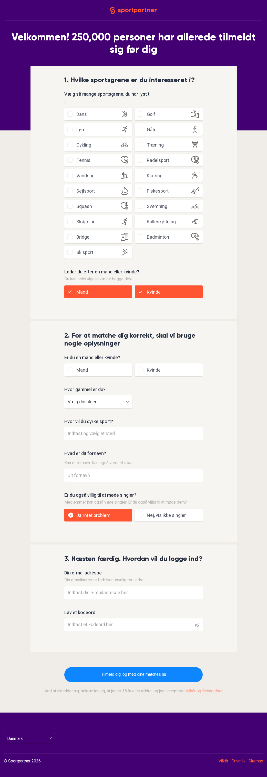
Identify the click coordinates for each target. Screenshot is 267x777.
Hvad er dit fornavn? (85, 453)
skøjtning (86, 221)
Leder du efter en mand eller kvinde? (101, 272)
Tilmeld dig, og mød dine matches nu (133, 674)
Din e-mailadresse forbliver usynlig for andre (103, 580)
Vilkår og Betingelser (204, 691)
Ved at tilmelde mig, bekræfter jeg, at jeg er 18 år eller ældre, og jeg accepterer (134, 691)
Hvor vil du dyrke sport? (88, 421)
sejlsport (85, 191)
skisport (84, 252)
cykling (83, 145)
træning (155, 145)
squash (84, 206)
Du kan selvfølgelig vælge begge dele (98, 279)
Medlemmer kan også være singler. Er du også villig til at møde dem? (125, 502)
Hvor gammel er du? (85, 389)
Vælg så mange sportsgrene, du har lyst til (107, 94)
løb (80, 129)
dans (81, 114)
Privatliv (238, 761)
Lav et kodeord (79, 612)
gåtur (152, 129)
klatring (154, 175)
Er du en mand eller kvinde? (92, 357)
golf (151, 114)
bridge (82, 237)
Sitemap (256, 761)
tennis (83, 160)
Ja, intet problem (93, 515)
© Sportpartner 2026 (22, 761)
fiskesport (158, 191)
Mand (82, 292)
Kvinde (154, 292)
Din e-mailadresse (83, 573)
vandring (85, 175)
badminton (158, 237)
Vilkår (223, 761)
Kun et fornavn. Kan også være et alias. (98, 463)
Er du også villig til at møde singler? (100, 495)
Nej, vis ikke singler (166, 515)
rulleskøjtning (161, 221)
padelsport (158, 160)
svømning (157, 206)
